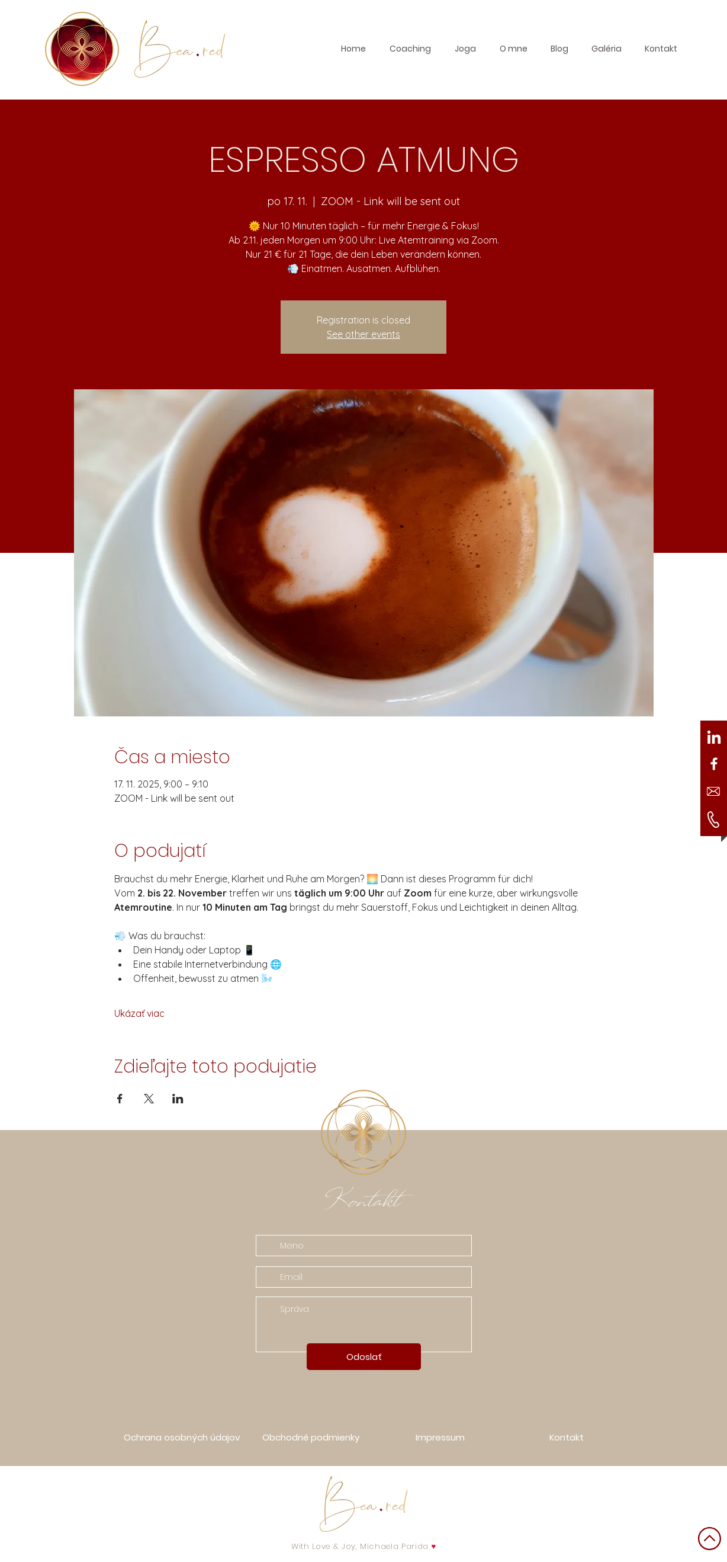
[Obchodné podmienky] (311, 1437)
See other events (363, 334)
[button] (606, 48)
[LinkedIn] (714, 738)
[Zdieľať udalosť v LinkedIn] (178, 1098)
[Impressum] (440, 1437)
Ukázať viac (139, 1013)
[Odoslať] (364, 1356)
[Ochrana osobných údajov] (182, 1437)
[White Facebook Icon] (714, 764)
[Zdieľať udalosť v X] (149, 1098)
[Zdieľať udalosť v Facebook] (120, 1098)
